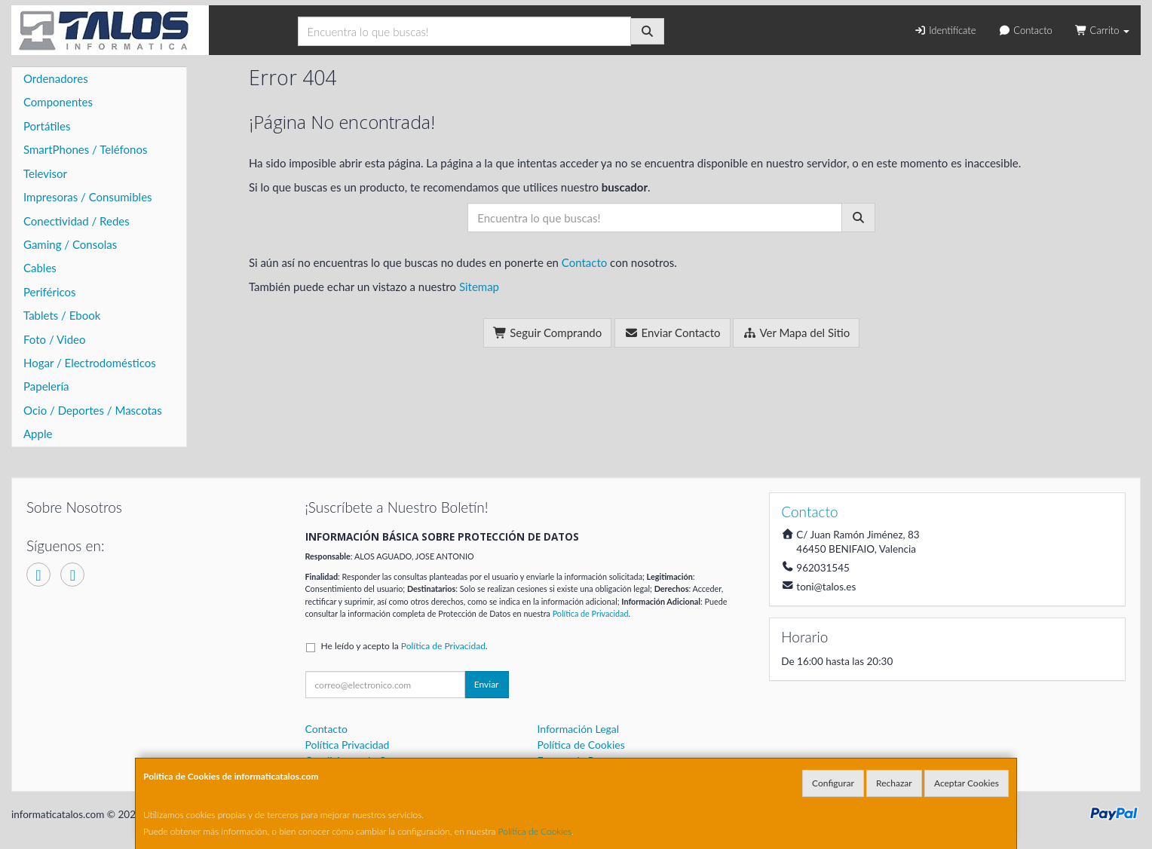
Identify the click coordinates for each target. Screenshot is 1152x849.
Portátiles (47, 126)
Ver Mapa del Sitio (796, 332)
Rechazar (894, 783)
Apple (37, 433)
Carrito (1102, 30)
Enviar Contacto (672, 332)
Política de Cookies (535, 831)
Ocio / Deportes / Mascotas (92, 410)
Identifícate (945, 30)
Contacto (1025, 30)
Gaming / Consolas (70, 244)
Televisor (45, 173)
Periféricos (49, 292)
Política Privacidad (347, 744)
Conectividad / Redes (76, 221)
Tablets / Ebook (61, 315)
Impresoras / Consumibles (87, 197)
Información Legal (578, 728)
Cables (40, 267)
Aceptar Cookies (966, 783)
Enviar (486, 684)
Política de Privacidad (591, 613)
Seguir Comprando (547, 332)
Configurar (833, 783)
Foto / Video (54, 339)
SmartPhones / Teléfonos (85, 149)
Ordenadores (55, 78)
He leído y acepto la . (404, 645)
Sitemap (479, 286)
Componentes (58, 102)
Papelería (46, 386)
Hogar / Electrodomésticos (89, 362)
